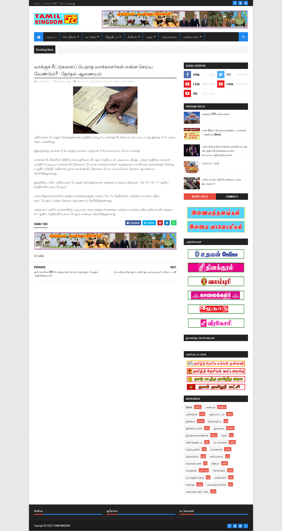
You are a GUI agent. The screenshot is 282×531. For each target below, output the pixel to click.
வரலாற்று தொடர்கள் (197, 491)
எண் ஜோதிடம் (194, 442)
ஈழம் (149, 37)
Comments (232, 196)
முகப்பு (37, 3)
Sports (189, 407)
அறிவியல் (191, 414)
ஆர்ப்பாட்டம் (216, 414)
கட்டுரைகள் (220, 442)
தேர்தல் (107, 81)
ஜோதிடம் (111, 37)
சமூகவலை (169, 37)
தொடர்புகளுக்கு (67, 3)
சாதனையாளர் (193, 463)
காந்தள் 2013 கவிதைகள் (215, 114)
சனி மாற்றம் (216, 456)
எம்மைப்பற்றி (50, 3)
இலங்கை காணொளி (197, 435)
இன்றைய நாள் (194, 428)
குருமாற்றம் (192, 456)
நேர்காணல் (219, 470)
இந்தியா (190, 421)
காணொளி (216, 449)
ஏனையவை (191, 37)
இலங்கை (82, 81)
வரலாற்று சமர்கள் (216, 484)
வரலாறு (190, 484)
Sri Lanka (127, 81)
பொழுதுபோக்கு (195, 477)
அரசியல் (210, 407)
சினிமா (132, 37)
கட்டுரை (90, 37)
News (117, 81)
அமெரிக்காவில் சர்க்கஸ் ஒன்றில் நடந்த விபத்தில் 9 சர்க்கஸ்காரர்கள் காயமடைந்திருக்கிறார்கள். (224, 150)
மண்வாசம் (220, 477)
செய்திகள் (69, 37)
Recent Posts (200, 196)
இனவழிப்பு (215, 421)
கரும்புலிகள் (193, 449)
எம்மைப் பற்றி (210, 163)
